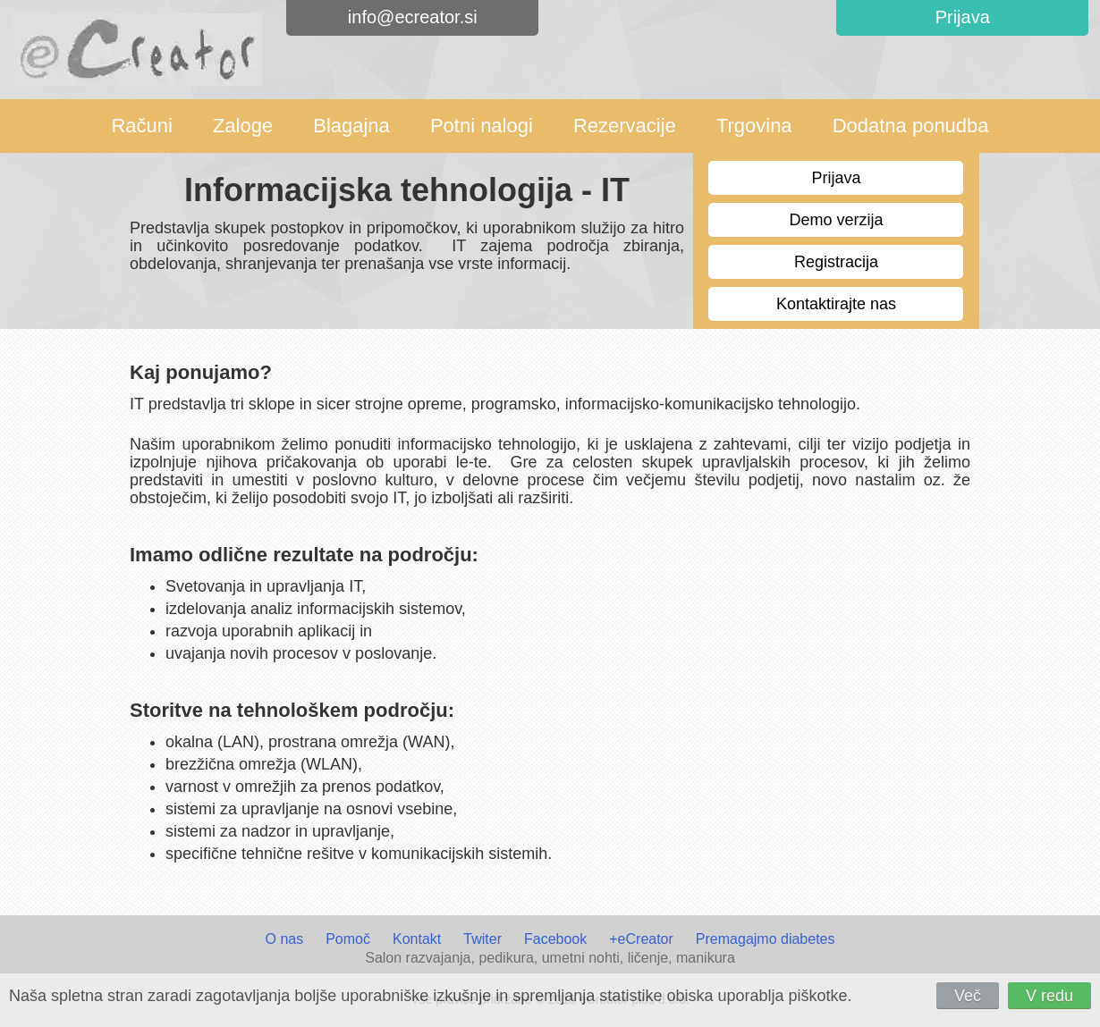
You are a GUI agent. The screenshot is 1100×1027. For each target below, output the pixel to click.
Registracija (836, 262)
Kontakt (417, 939)
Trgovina (754, 125)
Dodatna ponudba (911, 125)
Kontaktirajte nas (836, 304)
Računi (141, 125)
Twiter (482, 939)
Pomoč (348, 939)
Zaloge (243, 125)
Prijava (835, 178)
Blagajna (351, 125)
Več (967, 996)
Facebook (555, 939)
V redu (1049, 996)
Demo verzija (836, 220)
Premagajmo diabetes (765, 939)
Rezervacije (624, 125)
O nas (284, 939)
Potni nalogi (481, 125)
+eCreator (641, 939)
